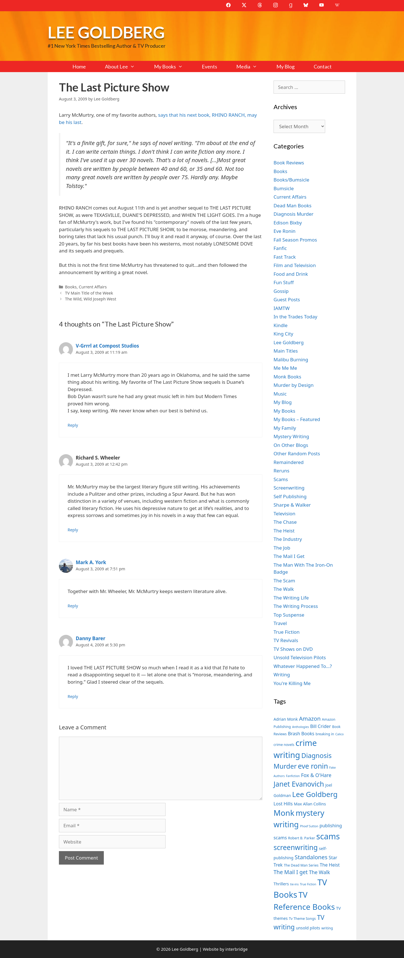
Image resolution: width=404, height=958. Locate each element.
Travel (280, 623)
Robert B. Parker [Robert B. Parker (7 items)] (301, 838)
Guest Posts (287, 299)
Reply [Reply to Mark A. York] (73, 605)
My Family (285, 428)
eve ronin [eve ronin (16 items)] (313, 766)
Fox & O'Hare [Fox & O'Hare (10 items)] (316, 775)
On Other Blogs (291, 445)
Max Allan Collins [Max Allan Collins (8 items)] (310, 804)
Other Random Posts (297, 453)
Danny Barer (90, 638)
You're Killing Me (292, 683)
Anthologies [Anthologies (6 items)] (300, 727)
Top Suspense (289, 615)
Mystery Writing (291, 436)
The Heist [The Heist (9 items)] (330, 865)
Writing (282, 674)
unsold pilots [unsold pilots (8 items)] (308, 928)
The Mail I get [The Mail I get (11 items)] (291, 872)
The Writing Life (291, 597)
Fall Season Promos (295, 239)
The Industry (288, 539)
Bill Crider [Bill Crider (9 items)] (320, 726)
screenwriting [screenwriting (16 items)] (296, 847)
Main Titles (286, 351)
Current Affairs (93, 287)
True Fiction (287, 632)
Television (284, 513)
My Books (173, 66)
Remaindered (289, 462)
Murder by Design (294, 385)
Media (251, 66)
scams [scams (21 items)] (328, 836)
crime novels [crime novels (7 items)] (284, 744)
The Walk (284, 589)
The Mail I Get (289, 556)
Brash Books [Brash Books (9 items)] (301, 733)
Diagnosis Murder (293, 214)
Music (280, 393)
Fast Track (285, 257)
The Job (282, 548)
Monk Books (287, 376)
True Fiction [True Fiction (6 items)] (308, 884)
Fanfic (280, 248)
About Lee (124, 66)
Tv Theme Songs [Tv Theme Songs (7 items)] (302, 918)
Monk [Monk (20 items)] (284, 812)
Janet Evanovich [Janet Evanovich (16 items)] (299, 784)
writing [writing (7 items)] (327, 928)
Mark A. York (91, 562)
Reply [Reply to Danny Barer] (73, 696)
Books (71, 287)
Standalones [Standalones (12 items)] (311, 857)
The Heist (284, 530)
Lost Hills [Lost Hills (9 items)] (283, 804)
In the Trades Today (295, 316)
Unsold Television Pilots (300, 657)
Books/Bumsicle (291, 179)
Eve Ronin (284, 231)
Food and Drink (291, 274)
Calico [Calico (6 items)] (339, 734)
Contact (323, 66)
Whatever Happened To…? (303, 666)
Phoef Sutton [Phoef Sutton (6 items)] (309, 826)
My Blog (285, 66)
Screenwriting (289, 487)
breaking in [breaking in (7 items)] (325, 734)
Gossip (281, 291)
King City (283, 333)
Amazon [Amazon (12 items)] (310, 718)
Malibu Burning (291, 359)
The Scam (284, 580)
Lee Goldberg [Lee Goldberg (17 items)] (315, 794)
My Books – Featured (297, 419)
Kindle (281, 325)
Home (79, 66)
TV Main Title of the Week (89, 293)
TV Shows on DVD (293, 649)
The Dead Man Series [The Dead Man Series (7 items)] (301, 865)
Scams (281, 479)
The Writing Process (296, 606)
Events (209, 66)
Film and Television (295, 265)
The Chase (285, 522)
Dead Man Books (292, 205)
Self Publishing (290, 496)
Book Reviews (289, 162)
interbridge (236, 949)
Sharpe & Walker (292, 505)
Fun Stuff (284, 282)
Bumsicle (284, 188)
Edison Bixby (288, 222)
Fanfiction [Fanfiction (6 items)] (293, 776)
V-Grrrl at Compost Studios (107, 346)
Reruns (281, 470)
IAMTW (282, 308)
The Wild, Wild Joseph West (90, 299)
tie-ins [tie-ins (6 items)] (294, 884)
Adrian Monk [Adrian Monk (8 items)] (286, 719)
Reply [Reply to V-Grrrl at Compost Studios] (73, 425)
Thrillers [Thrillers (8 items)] (281, 883)
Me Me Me (285, 368)
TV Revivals (286, 640)
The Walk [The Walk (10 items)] (319, 872)
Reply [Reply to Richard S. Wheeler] (73, 529)
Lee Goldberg (106, 32)
